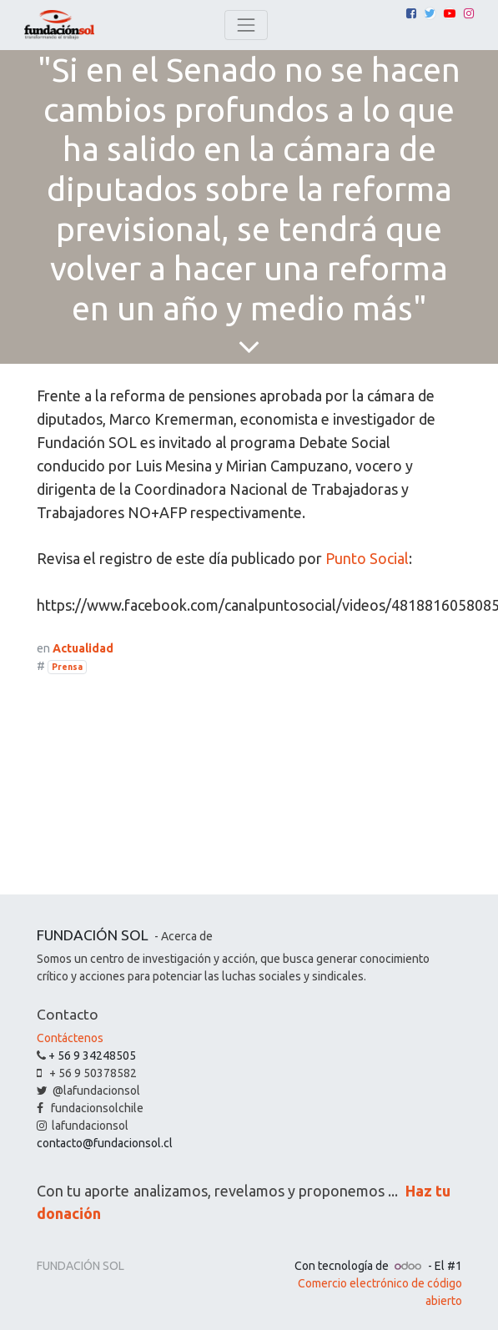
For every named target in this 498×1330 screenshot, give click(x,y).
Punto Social (367, 558)
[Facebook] (411, 13)
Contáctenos (70, 1038)
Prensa (67, 667)
